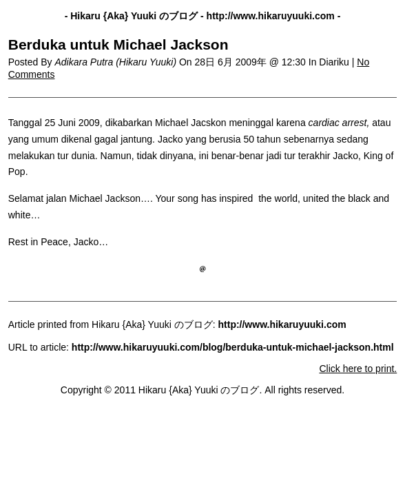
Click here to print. (358, 368)
